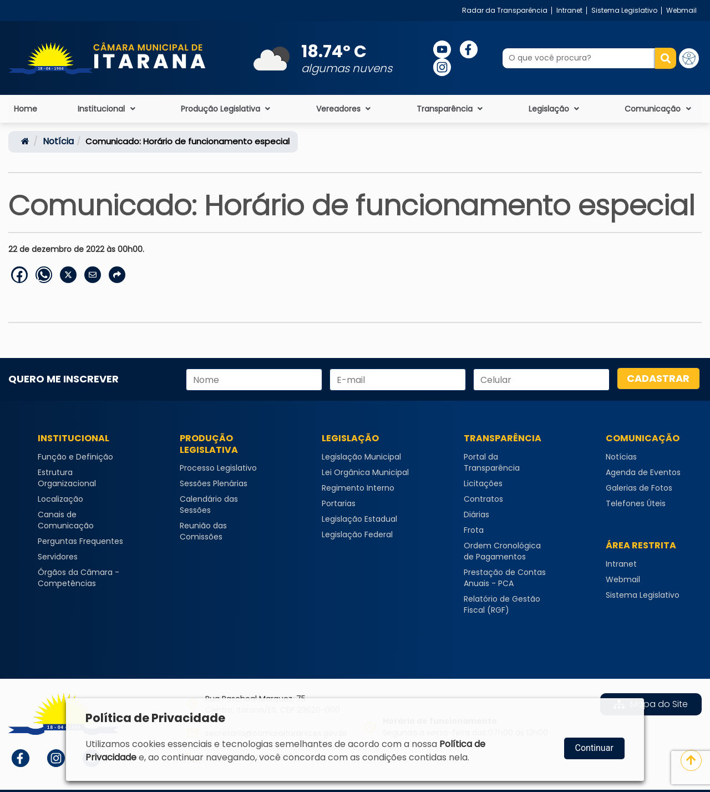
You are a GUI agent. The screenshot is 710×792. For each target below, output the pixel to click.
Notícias (621, 456)
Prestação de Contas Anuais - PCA (505, 578)
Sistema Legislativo (624, 10)
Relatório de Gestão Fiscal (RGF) (502, 604)
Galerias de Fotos (639, 487)
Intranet (569, 10)
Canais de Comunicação (66, 520)
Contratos (483, 499)
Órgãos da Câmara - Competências (78, 578)
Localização (60, 499)
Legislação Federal (357, 534)
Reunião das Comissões (203, 531)
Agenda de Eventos (643, 472)
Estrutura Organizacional (67, 478)
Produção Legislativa (227, 108)
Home (25, 108)
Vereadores (344, 108)
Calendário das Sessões (209, 504)
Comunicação (659, 108)
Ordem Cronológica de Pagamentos (502, 551)
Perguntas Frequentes (80, 541)
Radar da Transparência (504, 10)
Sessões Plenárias (213, 483)
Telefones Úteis (636, 503)
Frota (474, 530)
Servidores (58, 556)
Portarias (339, 503)
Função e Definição (75, 456)
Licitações (483, 483)
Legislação (555, 108)
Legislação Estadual (359, 518)
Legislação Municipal (361, 456)
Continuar (594, 748)
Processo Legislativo (218, 467)
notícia (58, 141)
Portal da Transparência (492, 462)
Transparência (451, 108)
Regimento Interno (358, 487)
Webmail (681, 10)
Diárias (476, 514)
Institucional (108, 108)
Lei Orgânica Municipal (365, 472)
